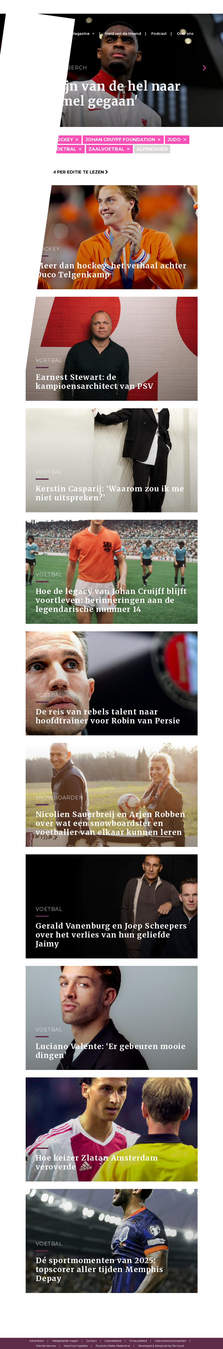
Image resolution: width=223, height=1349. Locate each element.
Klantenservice (46, 1346)
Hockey (63, 139)
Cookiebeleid (113, 1341)
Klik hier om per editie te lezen (67, 172)
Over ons (185, 33)
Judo (174, 139)
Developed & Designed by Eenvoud (161, 1346)
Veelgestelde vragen (65, 1341)
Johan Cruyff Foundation (120, 139)
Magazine (80, 33)
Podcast (159, 33)
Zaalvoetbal (106, 149)
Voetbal (64, 149)
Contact (91, 1341)
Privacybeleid (138, 1341)
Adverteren (36, 1341)
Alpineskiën (152, 149)
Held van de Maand (123, 33)
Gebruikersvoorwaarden (170, 1341)
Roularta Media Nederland (113, 1346)
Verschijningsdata (76, 1346)
